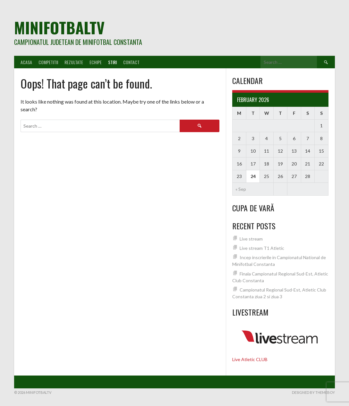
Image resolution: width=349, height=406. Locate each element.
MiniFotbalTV (59, 27)
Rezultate (73, 62)
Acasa (26, 62)
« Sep (240, 189)
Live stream (251, 238)
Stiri (112, 62)
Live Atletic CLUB (250, 359)
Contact (131, 62)
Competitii (48, 62)
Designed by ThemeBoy (313, 392)
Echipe (95, 62)
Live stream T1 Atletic (262, 248)
